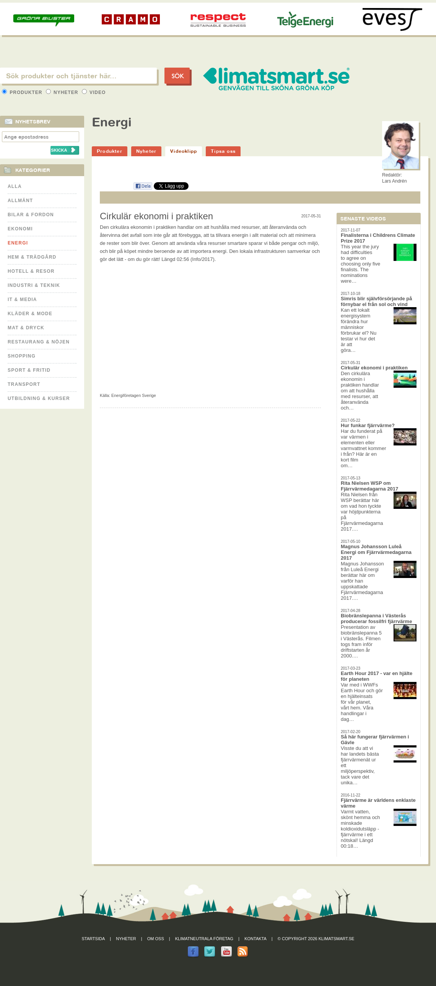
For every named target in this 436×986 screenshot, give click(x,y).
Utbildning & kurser (39, 398)
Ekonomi (20, 229)
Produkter (23, 92)
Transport (24, 384)
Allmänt (20, 200)
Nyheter (63, 92)
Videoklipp (183, 151)
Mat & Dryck (26, 327)
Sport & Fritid (29, 370)
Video (94, 92)
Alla (15, 186)
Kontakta (255, 938)
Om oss (155, 938)
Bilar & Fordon (31, 214)
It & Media (22, 299)
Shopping (22, 356)
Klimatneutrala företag (204, 938)
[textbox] (78, 76)
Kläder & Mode (30, 313)
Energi (18, 243)
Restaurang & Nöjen (39, 342)
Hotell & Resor (31, 271)
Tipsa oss (223, 151)
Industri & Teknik (34, 285)
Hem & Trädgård (32, 257)
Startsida (93, 938)
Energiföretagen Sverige (133, 395)
